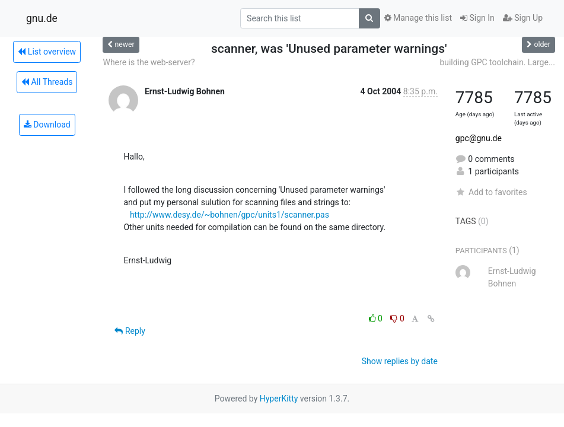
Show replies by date (400, 361)
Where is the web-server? (149, 62)
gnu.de (42, 18)
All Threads (46, 82)
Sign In (477, 18)
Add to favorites (491, 192)
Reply (129, 331)
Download (47, 124)
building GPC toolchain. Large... (497, 62)
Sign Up (523, 18)
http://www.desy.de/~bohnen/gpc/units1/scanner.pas (229, 214)
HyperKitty (279, 398)
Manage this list (418, 18)
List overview (47, 51)
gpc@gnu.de (478, 138)
